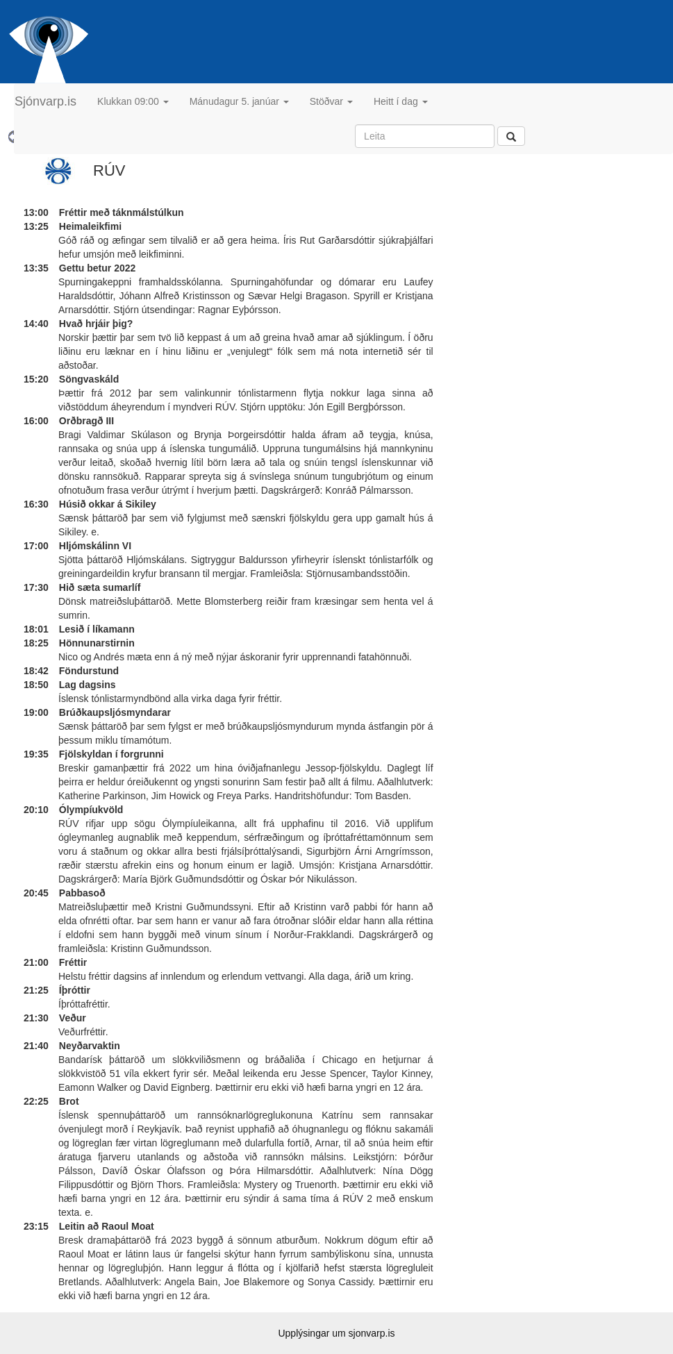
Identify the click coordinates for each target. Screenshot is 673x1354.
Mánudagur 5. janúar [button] (239, 101)
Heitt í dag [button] (401, 101)
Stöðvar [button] (331, 101)
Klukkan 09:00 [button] (133, 101)
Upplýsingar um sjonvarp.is (336, 1333)
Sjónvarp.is (45, 101)
